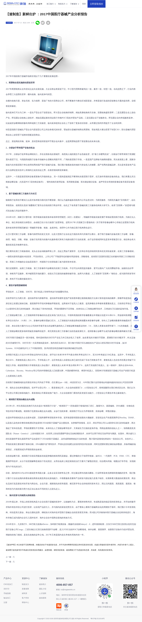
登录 (84, 4)
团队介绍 (42, 589)
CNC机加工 (8, 584)
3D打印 (29, 292)
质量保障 (25, 589)
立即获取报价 (96, 4)
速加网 (8, 550)
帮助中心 (25, 602)
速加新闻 (42, 598)
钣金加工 (7, 598)
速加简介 (42, 584)
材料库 (24, 593)
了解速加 (74, 4)
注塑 (5, 602)
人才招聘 (42, 593)
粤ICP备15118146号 (98, 618)
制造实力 (63, 4)
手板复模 (7, 593)
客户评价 (25, 598)
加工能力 (51, 4)
